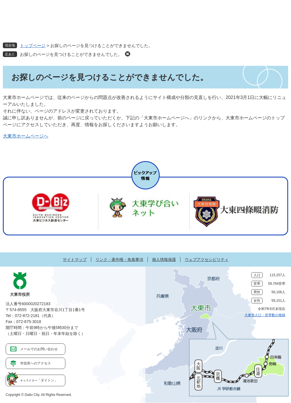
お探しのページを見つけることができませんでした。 (71, 54)
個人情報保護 (164, 259)
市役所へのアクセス (35, 363)
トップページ (32, 45)
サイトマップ (75, 259)
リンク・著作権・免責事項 (119, 259)
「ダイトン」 (39, 380)
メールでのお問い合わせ (39, 349)
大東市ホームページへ (25, 136)
